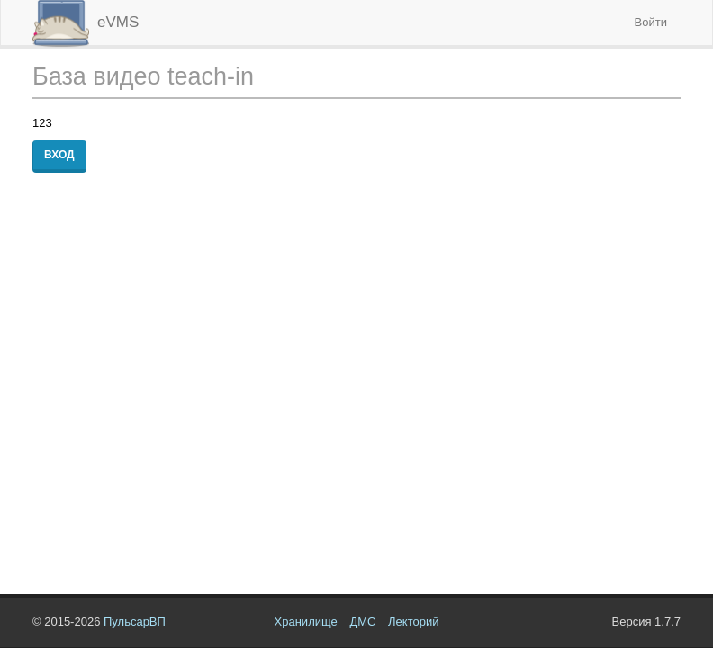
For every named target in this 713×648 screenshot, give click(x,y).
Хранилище (306, 621)
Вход (59, 154)
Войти (651, 22)
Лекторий (413, 621)
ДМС (362, 621)
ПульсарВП (135, 621)
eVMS (85, 22)
